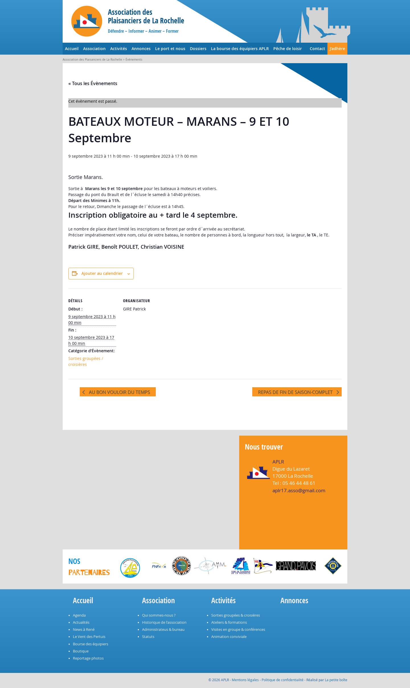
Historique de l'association (164, 622)
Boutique (81, 651)
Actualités (81, 622)
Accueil (72, 48)
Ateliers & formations (229, 622)
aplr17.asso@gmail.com (298, 490)
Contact (317, 48)
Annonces (141, 48)
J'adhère (337, 48)
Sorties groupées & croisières (235, 615)
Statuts (148, 636)
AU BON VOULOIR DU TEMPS (119, 392)
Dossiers (198, 48)
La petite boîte (336, 679)
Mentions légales (245, 679)
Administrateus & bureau (163, 629)
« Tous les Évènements (92, 83)
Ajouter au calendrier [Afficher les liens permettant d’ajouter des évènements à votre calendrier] (102, 273)
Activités (118, 48)
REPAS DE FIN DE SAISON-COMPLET (296, 392)
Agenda (79, 615)
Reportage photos (88, 658)
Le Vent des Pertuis (89, 636)
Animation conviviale (229, 636)
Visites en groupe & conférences (238, 629)
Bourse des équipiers (90, 644)
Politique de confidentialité (283, 679)
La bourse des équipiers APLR (240, 48)
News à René (84, 629)
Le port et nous (170, 48)
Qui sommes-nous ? (159, 615)
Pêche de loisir (287, 48)
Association (94, 48)
